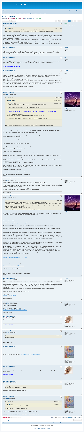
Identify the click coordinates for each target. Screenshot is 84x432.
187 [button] (72, 21)
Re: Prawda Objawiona (10, 23)
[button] (56, 21)
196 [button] (79, 21)
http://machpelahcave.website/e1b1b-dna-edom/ (13, 265)
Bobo (14, 18)
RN (65, 57)
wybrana (8, 28)
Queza (66, 358)
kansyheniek (10, 18)
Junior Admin (21, 18)
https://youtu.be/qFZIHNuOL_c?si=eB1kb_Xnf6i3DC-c (15, 309)
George (66, 108)
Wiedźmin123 (67, 47)
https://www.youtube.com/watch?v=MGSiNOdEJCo (30, 354)
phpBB (40, 425)
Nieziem (66, 23)
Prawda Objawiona (8, 16)
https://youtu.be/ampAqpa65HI (9, 295)
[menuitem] (4, 11)
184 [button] (63, 21)
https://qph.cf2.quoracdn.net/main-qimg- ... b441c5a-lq (15, 257)
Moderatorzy (38, 18)
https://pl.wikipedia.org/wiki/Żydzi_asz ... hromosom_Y (15, 222)
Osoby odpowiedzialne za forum (30, 18)
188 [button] (75, 21)
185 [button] (66, 21)
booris (17, 18)
